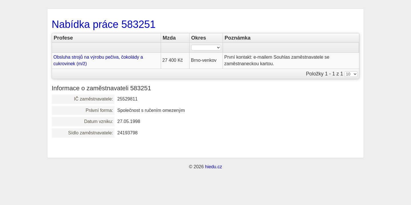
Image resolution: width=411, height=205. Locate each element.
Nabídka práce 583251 (104, 24)
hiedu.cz (213, 166)
